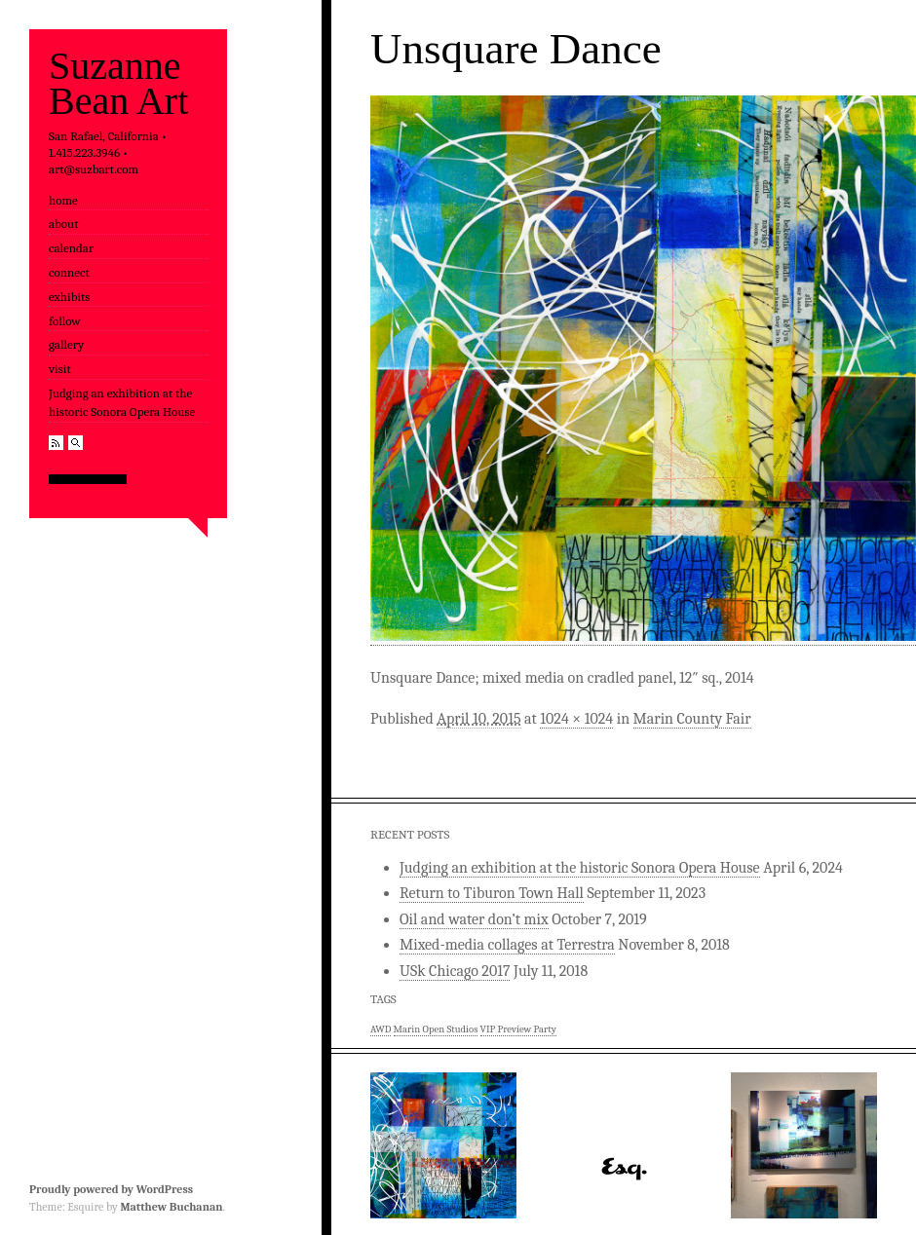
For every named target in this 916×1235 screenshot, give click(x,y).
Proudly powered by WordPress (111, 1189)
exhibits (69, 296)
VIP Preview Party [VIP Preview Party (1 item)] (518, 1029)
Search (75, 442)
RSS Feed (56, 442)
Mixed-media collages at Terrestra (507, 945)
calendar (71, 248)
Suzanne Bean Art (118, 83)
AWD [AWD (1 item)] (380, 1029)
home (63, 200)
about (63, 223)
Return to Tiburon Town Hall (492, 893)
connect (69, 272)
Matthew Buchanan (171, 1207)
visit (60, 368)
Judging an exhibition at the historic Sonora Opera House (122, 403)
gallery (66, 344)
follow (65, 321)
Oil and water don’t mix (474, 919)
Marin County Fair (692, 719)
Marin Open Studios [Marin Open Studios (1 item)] (436, 1029)
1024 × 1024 (576, 719)
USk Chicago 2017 (455, 971)
